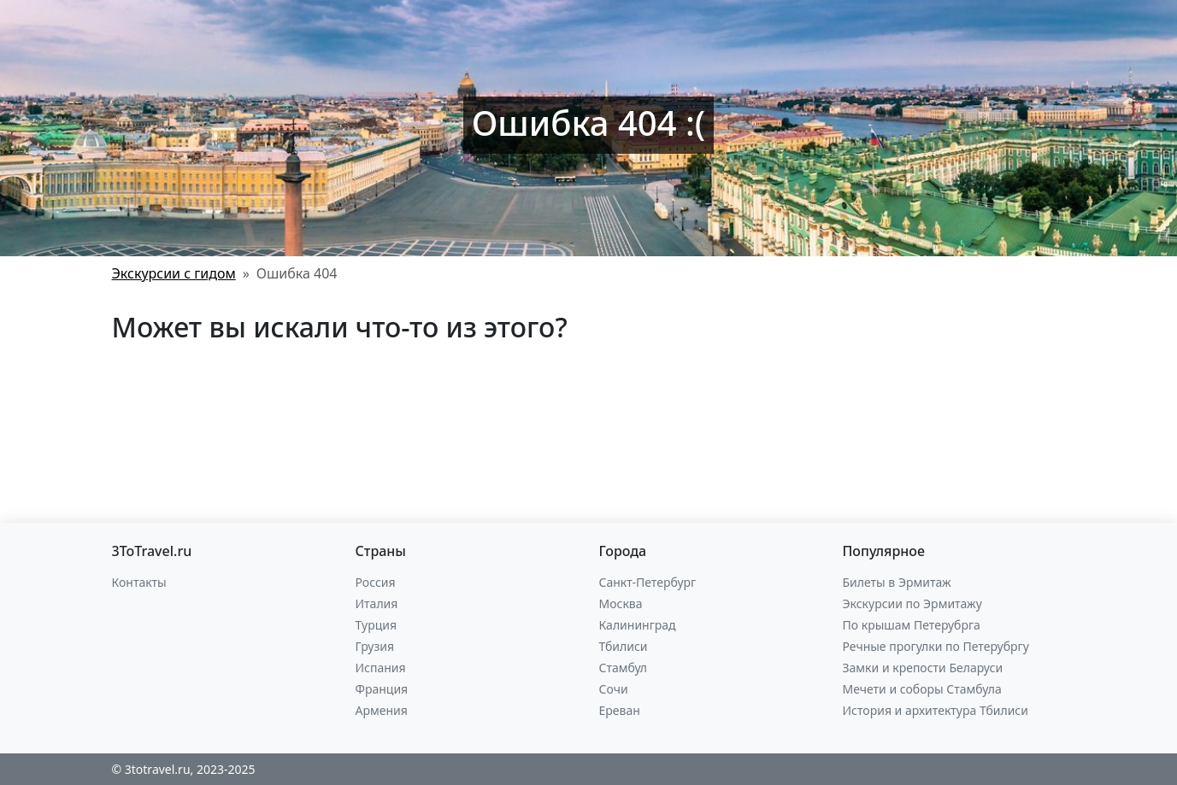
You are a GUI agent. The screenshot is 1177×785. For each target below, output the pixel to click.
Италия (377, 603)
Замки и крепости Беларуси (923, 667)
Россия (376, 582)
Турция (376, 625)
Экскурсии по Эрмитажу (912, 603)
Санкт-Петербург (648, 582)
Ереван (619, 710)
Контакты (139, 582)
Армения (382, 710)
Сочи (613, 689)
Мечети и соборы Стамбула (922, 689)
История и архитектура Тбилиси (935, 710)
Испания (381, 667)
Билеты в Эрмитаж (897, 582)
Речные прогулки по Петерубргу (936, 646)
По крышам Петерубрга (911, 625)
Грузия (375, 646)
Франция (382, 689)
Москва (621, 603)
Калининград (637, 625)
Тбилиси (623, 646)
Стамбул (623, 667)
